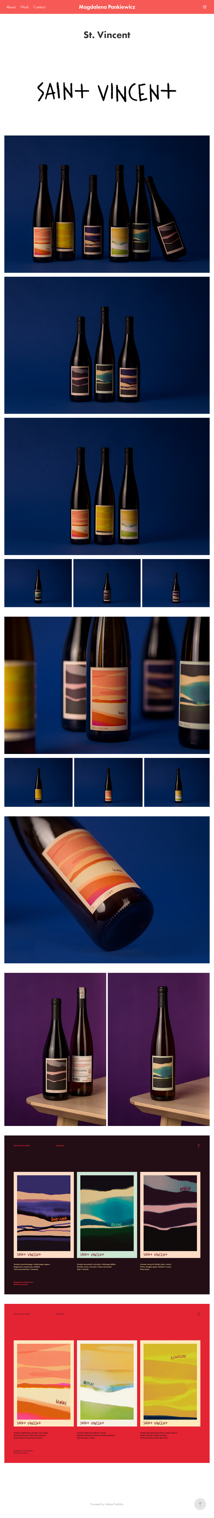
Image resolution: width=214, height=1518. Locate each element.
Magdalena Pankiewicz (107, 7)
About (10, 7)
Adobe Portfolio (114, 1504)
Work (24, 7)
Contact (39, 7)
